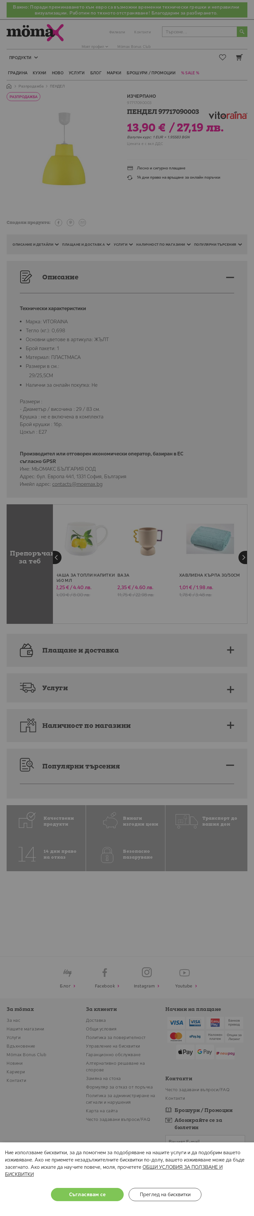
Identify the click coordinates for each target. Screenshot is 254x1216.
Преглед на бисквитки (165, 1194)
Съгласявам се (87, 1194)
